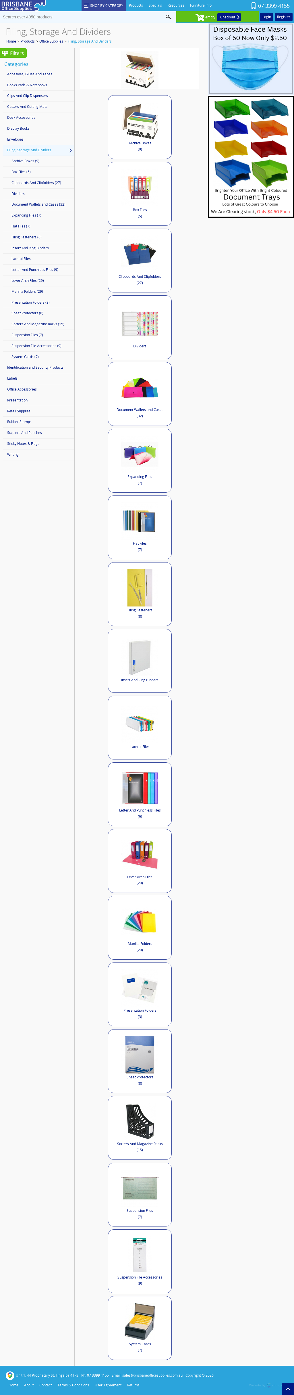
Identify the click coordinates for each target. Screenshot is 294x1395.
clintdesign (280, 1385)
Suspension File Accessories (139, 1261)
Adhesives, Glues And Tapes (29, 74)
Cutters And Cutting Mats (27, 106)
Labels (12, 378)
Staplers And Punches (24, 432)
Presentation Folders (139, 994)
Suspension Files (139, 1195)
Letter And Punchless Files (140, 794)
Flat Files (139, 527)
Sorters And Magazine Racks (140, 1128)
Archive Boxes (139, 127)
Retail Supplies (18, 411)
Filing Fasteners (139, 594)
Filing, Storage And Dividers (90, 41)
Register (283, 16)
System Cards (139, 1328)
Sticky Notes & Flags (23, 443)
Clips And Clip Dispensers (27, 95)
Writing (13, 454)
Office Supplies (51, 41)
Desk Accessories (21, 117)
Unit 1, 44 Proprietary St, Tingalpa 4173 (42, 1375)
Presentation (17, 400)
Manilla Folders (139, 928)
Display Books (18, 128)
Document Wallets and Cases (140, 394)
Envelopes (15, 139)
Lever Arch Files (139, 861)
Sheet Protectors (139, 1061)
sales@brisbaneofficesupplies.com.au (152, 1375)
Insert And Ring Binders (139, 660)
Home (11, 41)
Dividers (139, 327)
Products (28, 41)
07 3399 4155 (274, 5)
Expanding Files (139, 461)
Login (266, 16)
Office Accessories (22, 389)
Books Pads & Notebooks (27, 85)
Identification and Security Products (35, 367)
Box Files (139, 194)
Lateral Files (139, 727)
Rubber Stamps (19, 421)
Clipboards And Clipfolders (140, 261)
